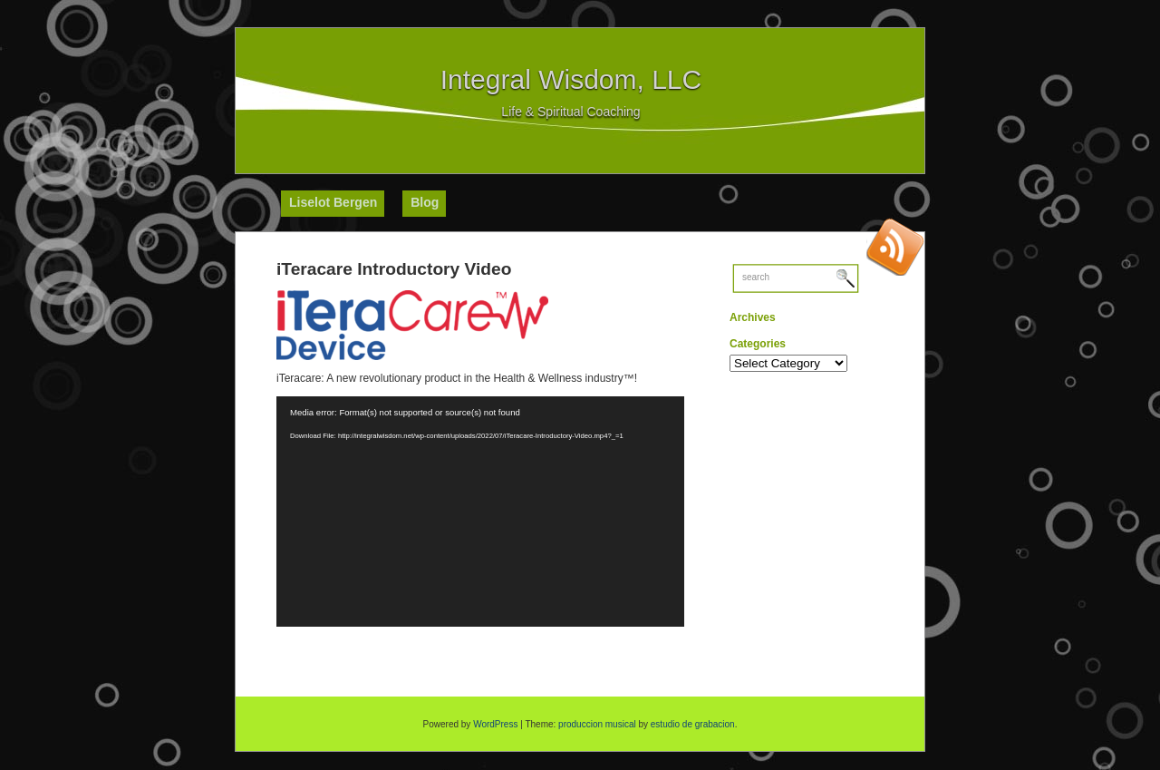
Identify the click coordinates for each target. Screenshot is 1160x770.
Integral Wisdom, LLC (570, 79)
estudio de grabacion (693, 724)
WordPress (495, 724)
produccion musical (597, 724)
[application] (480, 511)
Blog (425, 202)
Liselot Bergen (333, 202)
